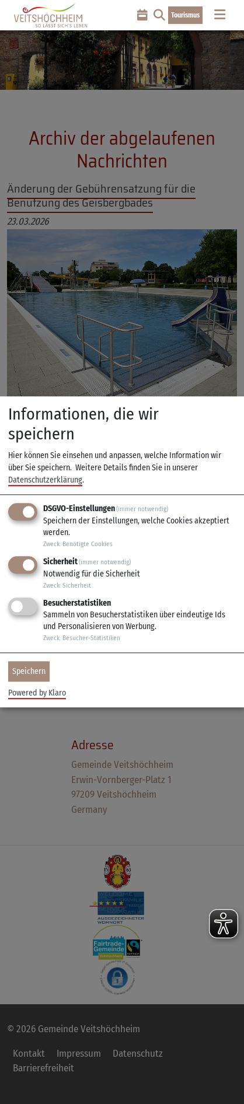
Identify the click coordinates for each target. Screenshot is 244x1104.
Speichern (29, 671)
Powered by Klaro (37, 693)
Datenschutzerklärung (45, 480)
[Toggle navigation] (220, 14)
